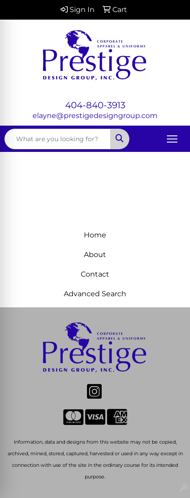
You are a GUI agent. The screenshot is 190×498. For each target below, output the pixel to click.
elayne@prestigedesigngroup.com (95, 115)
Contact (95, 274)
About (95, 254)
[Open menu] (172, 139)
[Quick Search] (57, 139)
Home (95, 235)
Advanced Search (95, 294)
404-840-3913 (95, 105)
